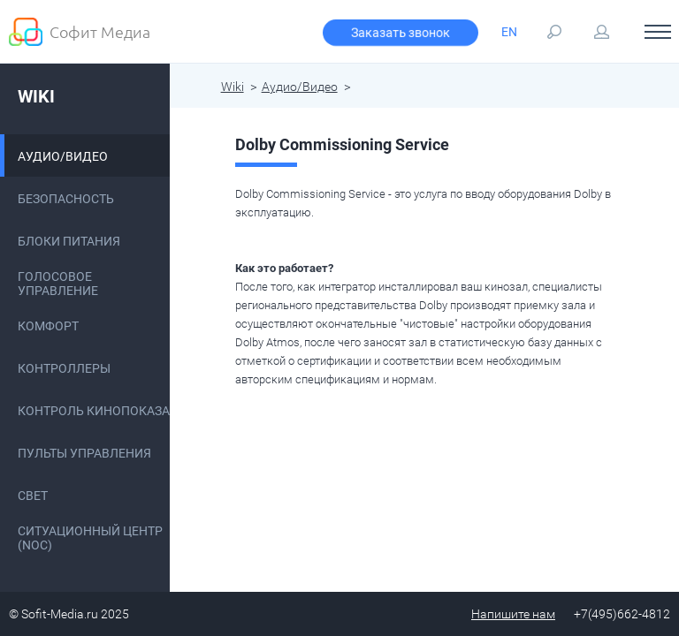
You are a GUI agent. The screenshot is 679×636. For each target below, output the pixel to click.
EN (509, 32)
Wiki (36, 96)
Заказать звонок (400, 33)
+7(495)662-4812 (622, 614)
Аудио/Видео (300, 87)
